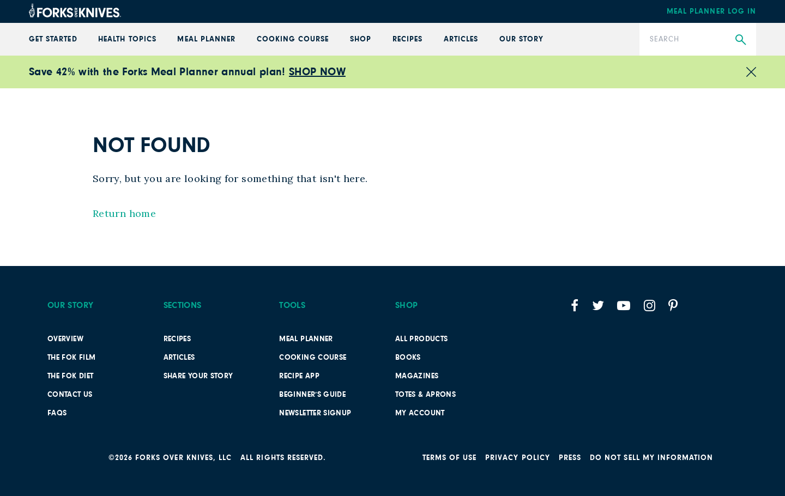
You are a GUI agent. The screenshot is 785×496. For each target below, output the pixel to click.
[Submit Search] (740, 40)
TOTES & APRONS (425, 394)
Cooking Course (293, 39)
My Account (420, 413)
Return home (124, 213)
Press (570, 458)
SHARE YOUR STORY (198, 376)
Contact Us (70, 394)
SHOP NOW (317, 71)
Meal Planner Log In (711, 11)
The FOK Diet (70, 376)
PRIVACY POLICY (517, 458)
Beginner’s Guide (312, 394)
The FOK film (71, 357)
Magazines (416, 376)
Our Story (521, 39)
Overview (65, 339)
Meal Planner (206, 39)
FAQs (57, 413)
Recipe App (299, 376)
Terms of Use (449, 458)
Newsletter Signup (315, 413)
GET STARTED (53, 39)
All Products (421, 339)
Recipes (407, 39)
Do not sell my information (651, 458)
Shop (360, 39)
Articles (461, 39)
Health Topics (127, 39)
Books (408, 357)
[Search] (697, 39)
